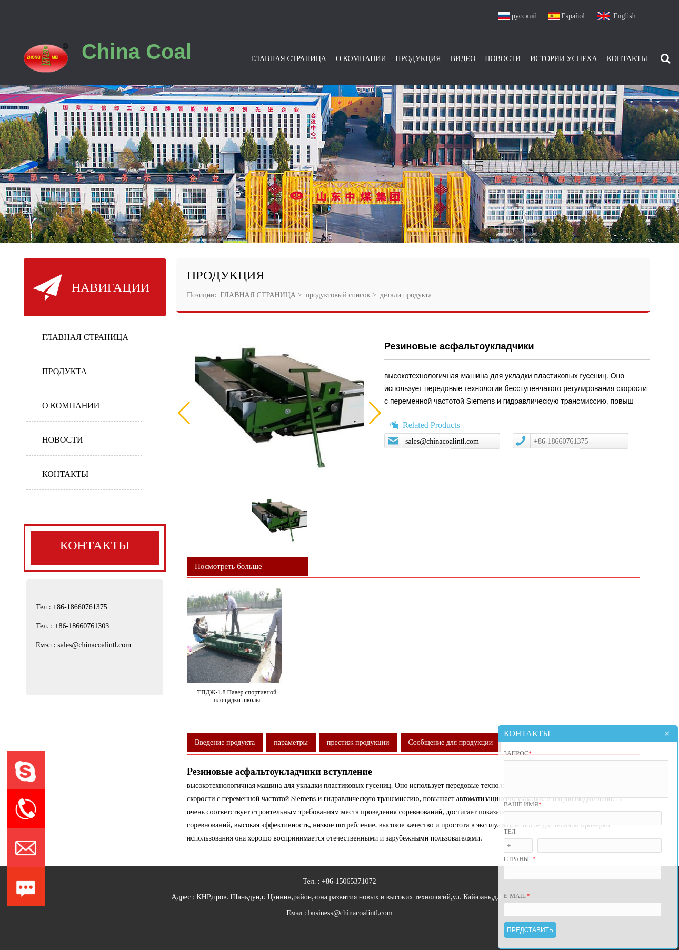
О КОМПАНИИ (70, 405)
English (624, 16)
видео (463, 59)
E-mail (517, 895)
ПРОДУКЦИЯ (418, 59)
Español (573, 16)
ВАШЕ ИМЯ (523, 804)
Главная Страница (288, 59)
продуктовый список (337, 295)
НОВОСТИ (62, 439)
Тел (510, 831)
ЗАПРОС (518, 753)
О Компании (361, 59)
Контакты (627, 59)
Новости (503, 59)
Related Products (431, 425)
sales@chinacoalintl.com (442, 441)
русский (524, 16)
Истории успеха (563, 59)
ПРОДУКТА (64, 371)
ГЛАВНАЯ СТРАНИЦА (85, 337)
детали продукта (405, 295)
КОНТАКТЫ (65, 473)
